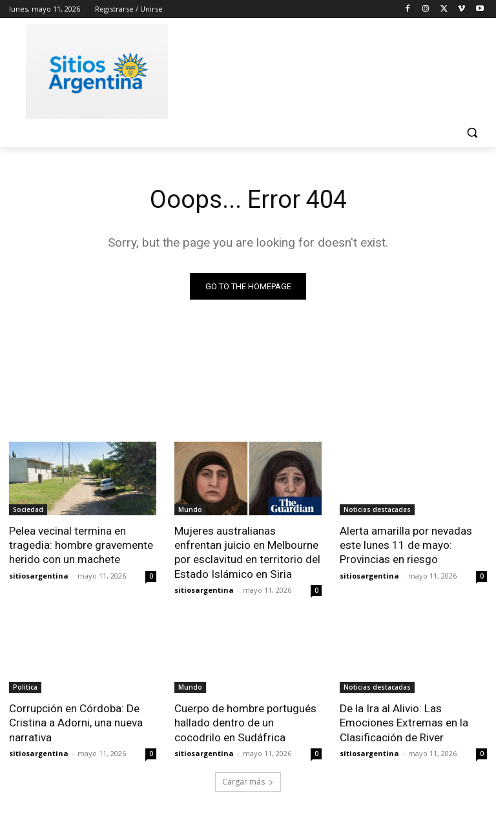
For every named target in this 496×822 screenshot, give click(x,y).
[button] (472, 133)
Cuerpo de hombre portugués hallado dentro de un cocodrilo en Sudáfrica (245, 722)
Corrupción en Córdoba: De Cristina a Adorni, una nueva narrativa (76, 722)
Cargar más (248, 781)
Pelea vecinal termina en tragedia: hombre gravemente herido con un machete (81, 545)
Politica (25, 686)
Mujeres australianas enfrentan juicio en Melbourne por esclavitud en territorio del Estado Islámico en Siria (247, 552)
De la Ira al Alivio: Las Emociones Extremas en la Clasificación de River (404, 722)
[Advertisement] (336, 69)
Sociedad (28, 509)
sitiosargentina (38, 575)
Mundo (190, 509)
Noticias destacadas (377, 509)
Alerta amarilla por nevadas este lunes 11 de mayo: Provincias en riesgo (406, 545)
